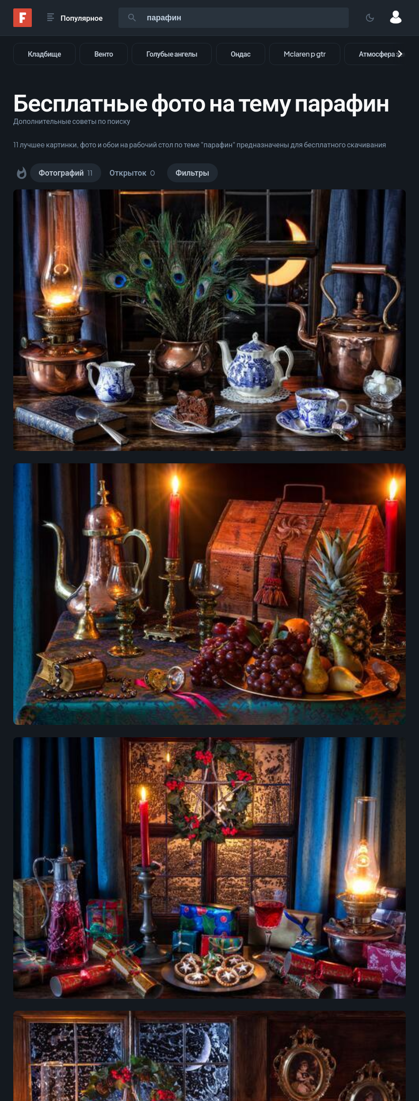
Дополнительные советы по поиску (71, 121)
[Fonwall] (22, 24)
